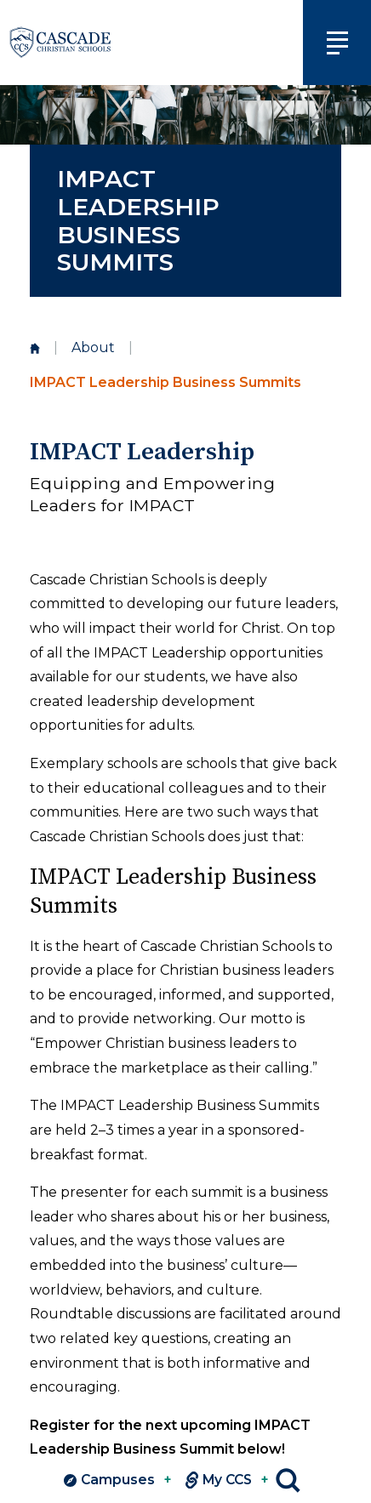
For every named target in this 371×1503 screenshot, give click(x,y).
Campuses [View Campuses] (118, 1480)
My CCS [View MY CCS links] (227, 1480)
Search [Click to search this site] (288, 1480)
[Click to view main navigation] (337, 42)
